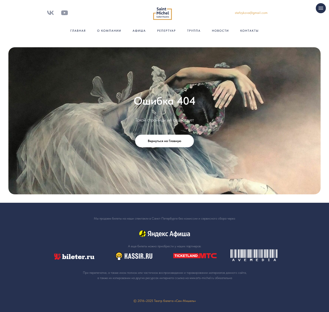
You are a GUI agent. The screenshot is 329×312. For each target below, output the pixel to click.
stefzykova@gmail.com (251, 13)
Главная (78, 30)
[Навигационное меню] (321, 8)
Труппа (194, 30)
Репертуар (166, 30)
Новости (220, 30)
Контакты (249, 30)
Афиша (139, 30)
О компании (109, 30)
